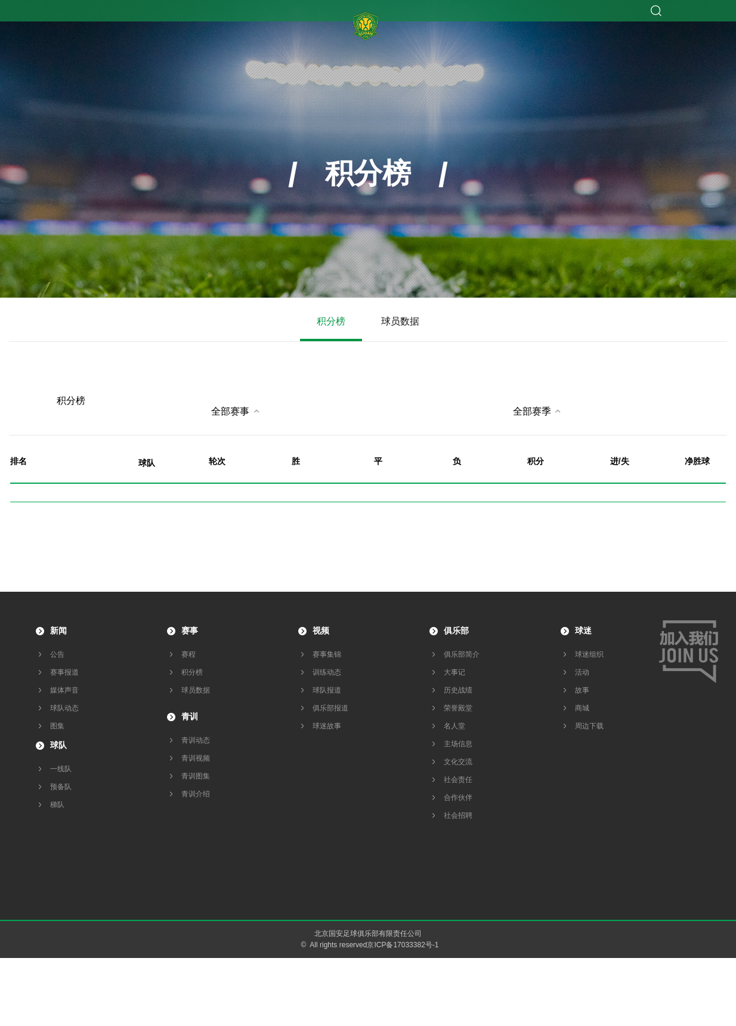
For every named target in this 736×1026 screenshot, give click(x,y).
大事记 (454, 672)
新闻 (58, 630)
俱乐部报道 (330, 708)
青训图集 (195, 776)
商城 (582, 708)
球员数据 (400, 321)
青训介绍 (195, 794)
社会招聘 (458, 815)
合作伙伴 (458, 797)
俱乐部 (456, 630)
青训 (189, 716)
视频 (321, 630)
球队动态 (64, 708)
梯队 (57, 805)
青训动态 (195, 740)
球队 (58, 745)
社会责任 (458, 779)
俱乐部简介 (462, 654)
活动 (582, 672)
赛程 (188, 654)
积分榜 (331, 321)
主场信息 (458, 744)
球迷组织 (589, 654)
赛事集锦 (327, 654)
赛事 (189, 630)
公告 (57, 654)
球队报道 (327, 690)
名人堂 (454, 726)
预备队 (61, 787)
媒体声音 (64, 690)
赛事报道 (64, 672)
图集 (57, 726)
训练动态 (327, 672)
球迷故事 (327, 726)
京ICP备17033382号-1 (402, 945)
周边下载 (589, 726)
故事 (582, 690)
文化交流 (458, 762)
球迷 (583, 630)
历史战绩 (458, 690)
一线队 (61, 769)
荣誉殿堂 (458, 708)
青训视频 (195, 758)
